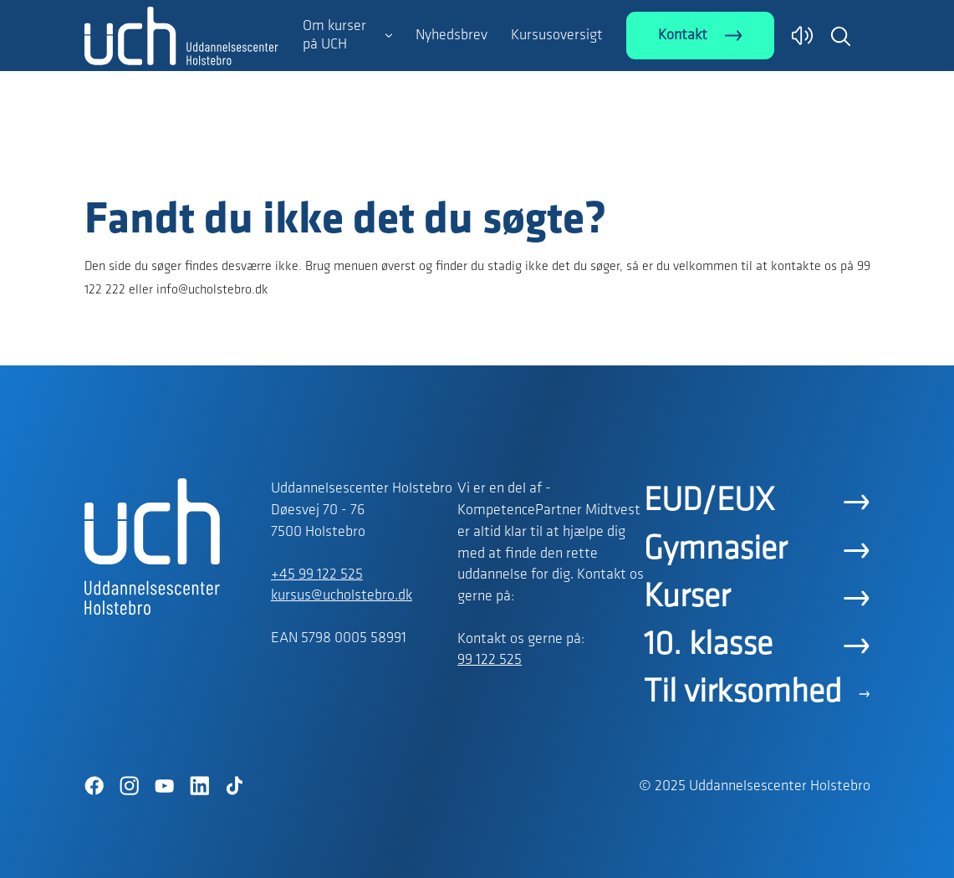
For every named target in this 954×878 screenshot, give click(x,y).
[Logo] (181, 161)
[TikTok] (235, 786)
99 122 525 (489, 660)
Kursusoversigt (557, 35)
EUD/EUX (709, 501)
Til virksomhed (743, 693)
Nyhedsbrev (451, 35)
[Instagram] (130, 786)
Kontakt (682, 35)
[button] (840, 36)
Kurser (687, 598)
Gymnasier (715, 550)
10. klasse (708, 645)
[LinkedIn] (200, 786)
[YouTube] (165, 786)
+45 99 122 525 (317, 575)
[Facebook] (94, 786)
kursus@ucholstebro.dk (341, 596)
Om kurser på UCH (334, 35)
